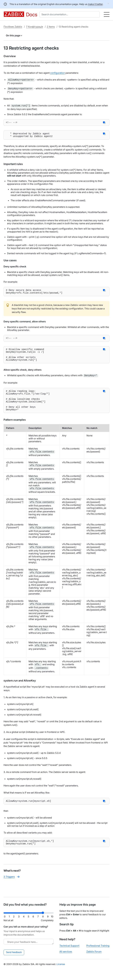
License (60, 964)
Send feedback (14, 952)
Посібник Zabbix (13, 26)
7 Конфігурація (34, 26)
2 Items (51, 26)
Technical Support (69, 945)
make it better (95, 4)
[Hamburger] (106, 14)
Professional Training (97, 945)
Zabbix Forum (94, 951)
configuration (57, 72)
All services (65, 951)
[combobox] (70, 14)
